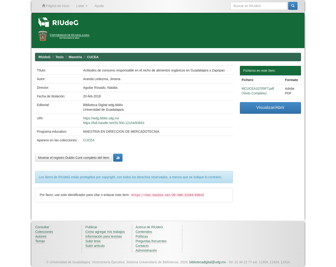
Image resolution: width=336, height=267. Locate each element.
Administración (146, 250)
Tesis (60, 57)
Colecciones (44, 232)
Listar (82, 6)
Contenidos (144, 232)
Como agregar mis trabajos (105, 232)
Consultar (42, 227)
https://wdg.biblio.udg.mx (101, 118)
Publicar (91, 227)
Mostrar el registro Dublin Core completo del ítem (73, 158)
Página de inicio (55, 6)
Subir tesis (93, 241)
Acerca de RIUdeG (149, 227)
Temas (40, 241)
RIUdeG (44, 57)
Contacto (142, 246)
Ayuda (99, 6)
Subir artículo (95, 246)
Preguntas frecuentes (151, 241)
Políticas (142, 236)
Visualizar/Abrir (270, 107)
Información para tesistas (103, 236)
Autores (40, 236)
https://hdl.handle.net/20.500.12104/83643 (113, 123)
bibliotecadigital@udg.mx (207, 262)
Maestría (75, 57)
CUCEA (93, 57)
